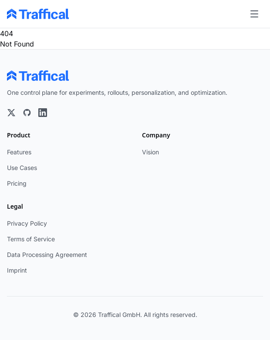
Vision (150, 152)
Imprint (17, 270)
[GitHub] (27, 112)
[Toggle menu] (254, 14)
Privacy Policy (27, 223)
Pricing (17, 183)
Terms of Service (31, 239)
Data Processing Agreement (47, 254)
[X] (11, 112)
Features (19, 152)
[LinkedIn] (42, 112)
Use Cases (22, 167)
